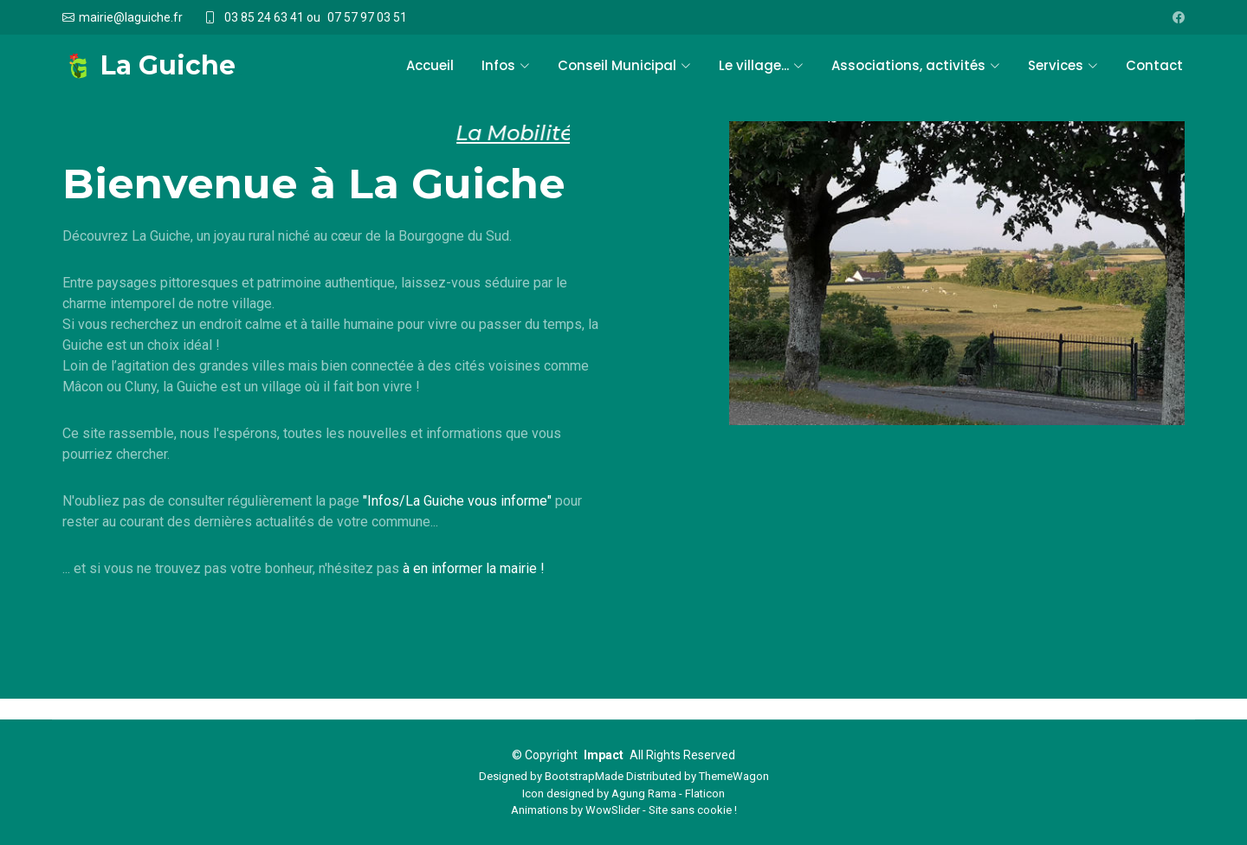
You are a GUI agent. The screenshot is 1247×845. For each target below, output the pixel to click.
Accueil (430, 65)
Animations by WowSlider (575, 809)
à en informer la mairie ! (474, 568)
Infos (505, 65)
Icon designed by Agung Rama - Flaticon (623, 793)
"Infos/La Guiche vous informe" (457, 501)
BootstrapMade (584, 776)
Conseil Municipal (624, 65)
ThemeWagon (734, 776)
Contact (1154, 65)
